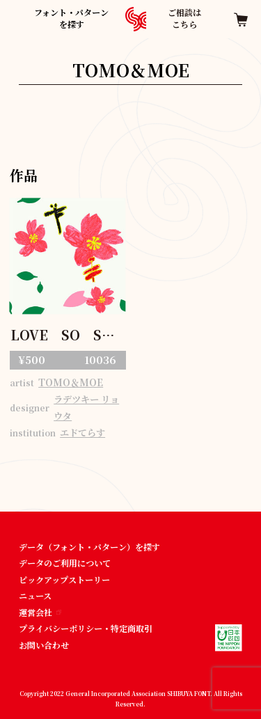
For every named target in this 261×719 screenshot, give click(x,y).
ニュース (35, 595)
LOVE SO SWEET (67, 336)
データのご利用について (65, 563)
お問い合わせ (44, 645)
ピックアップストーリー (64, 579)
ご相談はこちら (184, 18)
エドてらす (82, 432)
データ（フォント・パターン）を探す (89, 547)
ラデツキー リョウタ (86, 407)
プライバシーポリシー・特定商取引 (85, 628)
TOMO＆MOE (70, 382)
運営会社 (40, 612)
